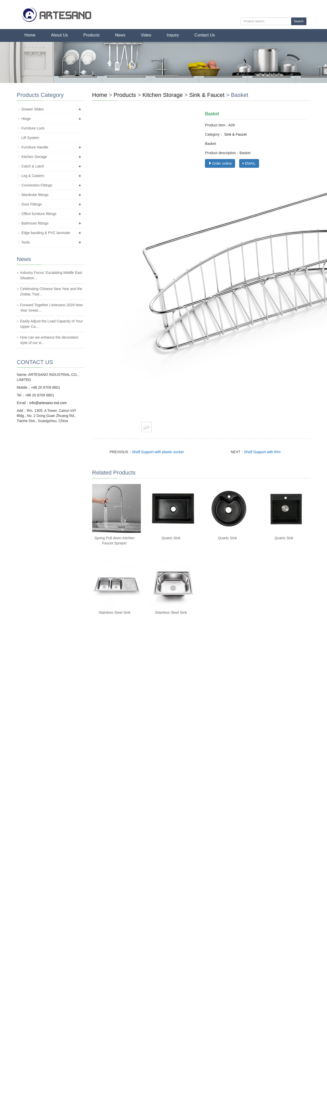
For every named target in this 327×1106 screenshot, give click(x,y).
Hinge (26, 119)
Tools (25, 242)
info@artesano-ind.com (48, 403)
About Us (59, 35)
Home (30, 35)
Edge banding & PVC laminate (45, 233)
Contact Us (204, 35)
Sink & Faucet (207, 95)
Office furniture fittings (38, 214)
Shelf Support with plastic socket (158, 452)
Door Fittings (31, 204)
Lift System (30, 138)
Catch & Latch (32, 166)
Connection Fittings (36, 185)
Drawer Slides (32, 109)
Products (91, 35)
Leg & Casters (32, 176)
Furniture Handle (34, 147)
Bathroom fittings (34, 223)
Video (146, 35)
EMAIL (249, 163)
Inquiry (173, 35)
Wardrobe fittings (34, 195)
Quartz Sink (170, 538)
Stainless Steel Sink (115, 612)
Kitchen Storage (162, 95)
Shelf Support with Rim (262, 452)
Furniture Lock (32, 128)
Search (299, 21)
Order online (220, 163)
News (120, 35)
